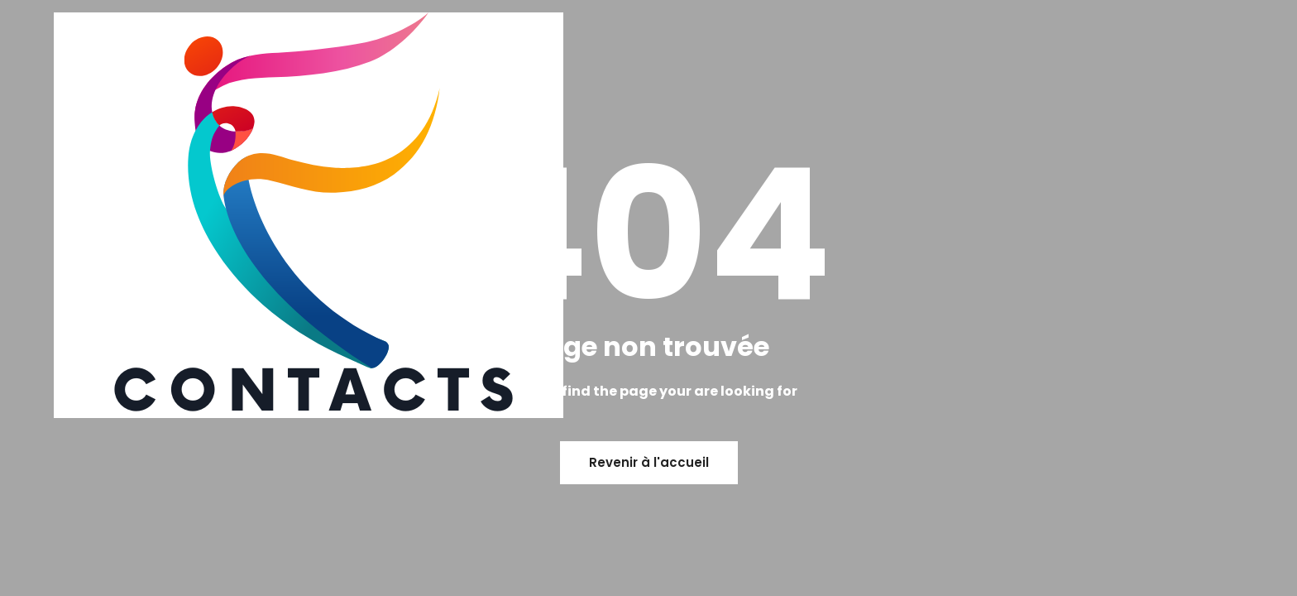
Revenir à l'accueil (649, 462)
